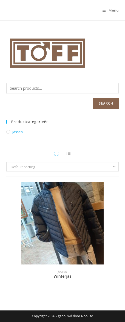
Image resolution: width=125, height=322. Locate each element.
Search (106, 103)
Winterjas (63, 276)
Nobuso (87, 316)
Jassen (17, 131)
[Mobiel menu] (111, 10)
